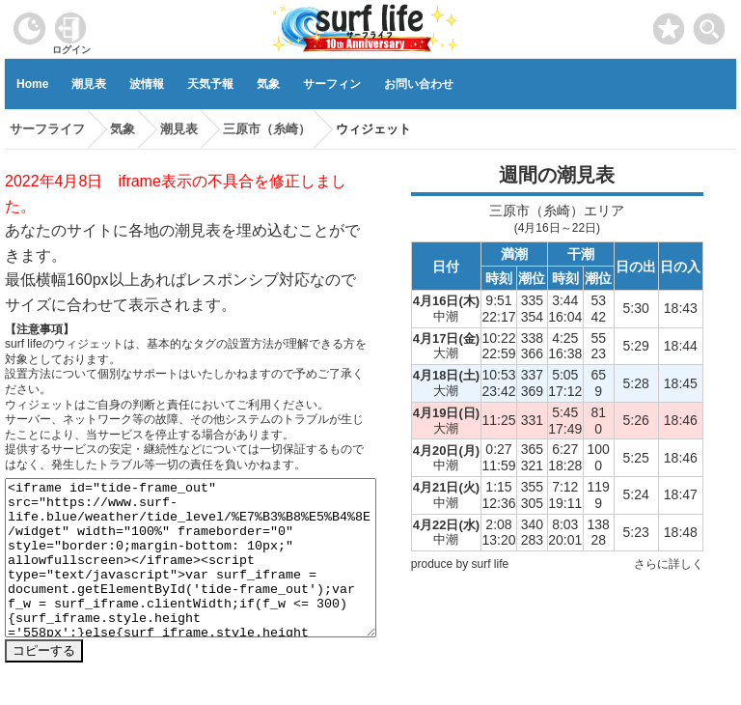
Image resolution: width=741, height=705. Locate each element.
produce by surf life (459, 564)
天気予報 (210, 84)
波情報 (146, 84)
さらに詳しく (668, 564)
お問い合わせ (418, 84)
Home (32, 84)
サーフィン (332, 84)
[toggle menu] (709, 23)
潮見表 (88, 84)
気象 (268, 84)
